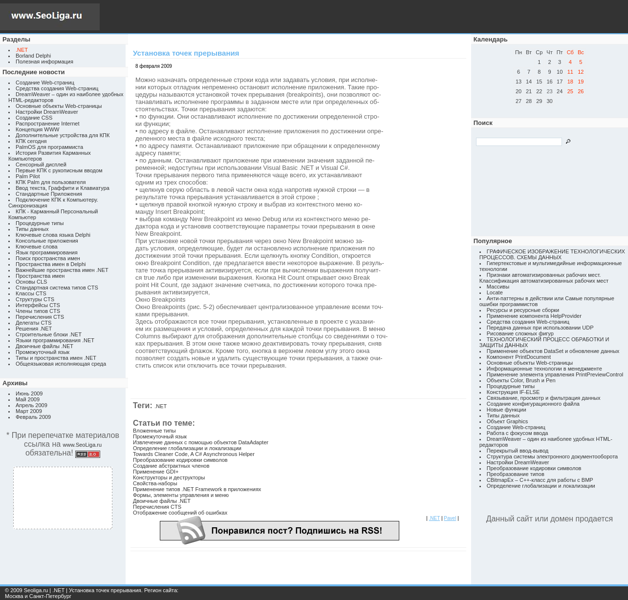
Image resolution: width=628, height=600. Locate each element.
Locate (495, 292)
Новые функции (506, 410)
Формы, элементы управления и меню (181, 495)
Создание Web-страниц (45, 82)
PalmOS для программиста (49, 147)
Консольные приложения (47, 241)
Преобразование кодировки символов (180, 460)
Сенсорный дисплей (41, 164)
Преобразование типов (515, 474)
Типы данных (32, 229)
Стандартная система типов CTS (57, 287)
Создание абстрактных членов (171, 466)
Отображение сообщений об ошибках (180, 513)
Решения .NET (34, 328)
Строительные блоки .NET (49, 334)
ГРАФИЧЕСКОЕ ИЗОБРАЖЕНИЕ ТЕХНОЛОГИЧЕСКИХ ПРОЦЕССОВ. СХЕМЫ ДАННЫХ (552, 254)
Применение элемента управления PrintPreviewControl (555, 374)
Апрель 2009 (31, 405)
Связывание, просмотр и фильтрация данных (544, 398)
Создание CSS (34, 118)
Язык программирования (47, 252)
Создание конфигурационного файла (533, 404)
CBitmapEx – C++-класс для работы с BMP (540, 480)
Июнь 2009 (29, 393)
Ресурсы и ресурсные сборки (523, 310)
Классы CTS (31, 293)
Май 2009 (28, 399)
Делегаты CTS (33, 323)
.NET (160, 406)
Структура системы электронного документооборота (552, 456)
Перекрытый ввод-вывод (518, 451)
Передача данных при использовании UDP (540, 328)
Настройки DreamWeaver (47, 112)
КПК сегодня (31, 141)
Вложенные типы (154, 431)
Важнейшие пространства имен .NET (62, 270)
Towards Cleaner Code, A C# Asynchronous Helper (194, 454)
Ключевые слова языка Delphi (53, 235)
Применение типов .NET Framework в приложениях (197, 489)
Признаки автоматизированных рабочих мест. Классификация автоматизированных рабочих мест (543, 278)
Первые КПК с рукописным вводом (59, 170)
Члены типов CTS (38, 311)
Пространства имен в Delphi (51, 264)
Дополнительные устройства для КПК (62, 135)
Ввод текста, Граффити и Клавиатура (62, 188)
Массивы (498, 287)
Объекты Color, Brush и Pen (521, 380)
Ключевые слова (37, 246)
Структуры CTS (35, 299)
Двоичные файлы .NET (44, 346)
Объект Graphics (507, 421)
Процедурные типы (40, 223)
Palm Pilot (28, 176)
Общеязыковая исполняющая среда (61, 364)
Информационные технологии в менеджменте (544, 369)
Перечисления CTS (40, 317)
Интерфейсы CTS (38, 305)
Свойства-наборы (155, 483)
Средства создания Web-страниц (57, 88)
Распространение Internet (47, 123)
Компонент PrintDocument (519, 357)
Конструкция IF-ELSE (513, 392)
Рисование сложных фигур (520, 333)
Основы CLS (31, 282)
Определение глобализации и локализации (187, 448)
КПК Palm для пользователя (51, 182)
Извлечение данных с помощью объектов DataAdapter (200, 442)
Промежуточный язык (42, 352)
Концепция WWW (37, 129)
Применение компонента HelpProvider (534, 316)
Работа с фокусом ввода (517, 433)
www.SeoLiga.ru (82, 445)
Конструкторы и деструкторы (169, 477)
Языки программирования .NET (55, 340)
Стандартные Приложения (49, 194)
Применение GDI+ (155, 472)
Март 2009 (29, 411)
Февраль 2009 (33, 417)
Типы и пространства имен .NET (56, 358)
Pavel (450, 518)
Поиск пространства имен (48, 258)
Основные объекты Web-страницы (59, 106)
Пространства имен (40, 276)
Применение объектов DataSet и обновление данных (553, 351)
